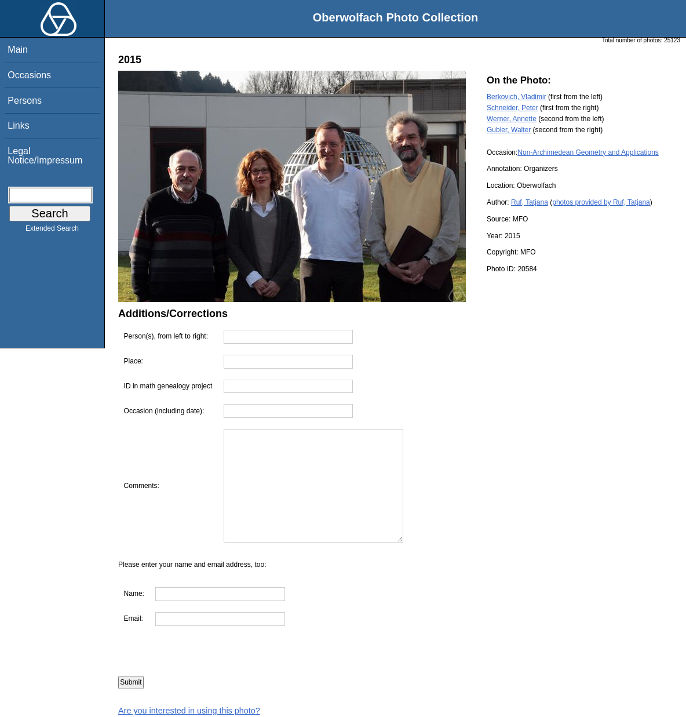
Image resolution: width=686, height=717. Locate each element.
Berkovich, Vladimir (516, 97)
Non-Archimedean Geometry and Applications (587, 152)
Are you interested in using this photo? (189, 710)
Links (18, 125)
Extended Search (52, 230)
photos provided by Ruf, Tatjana (601, 202)
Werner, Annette (512, 119)
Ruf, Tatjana (529, 202)
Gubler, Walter (509, 130)
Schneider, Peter (512, 108)
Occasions (29, 75)
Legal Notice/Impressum (45, 155)
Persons (25, 100)
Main (18, 49)
